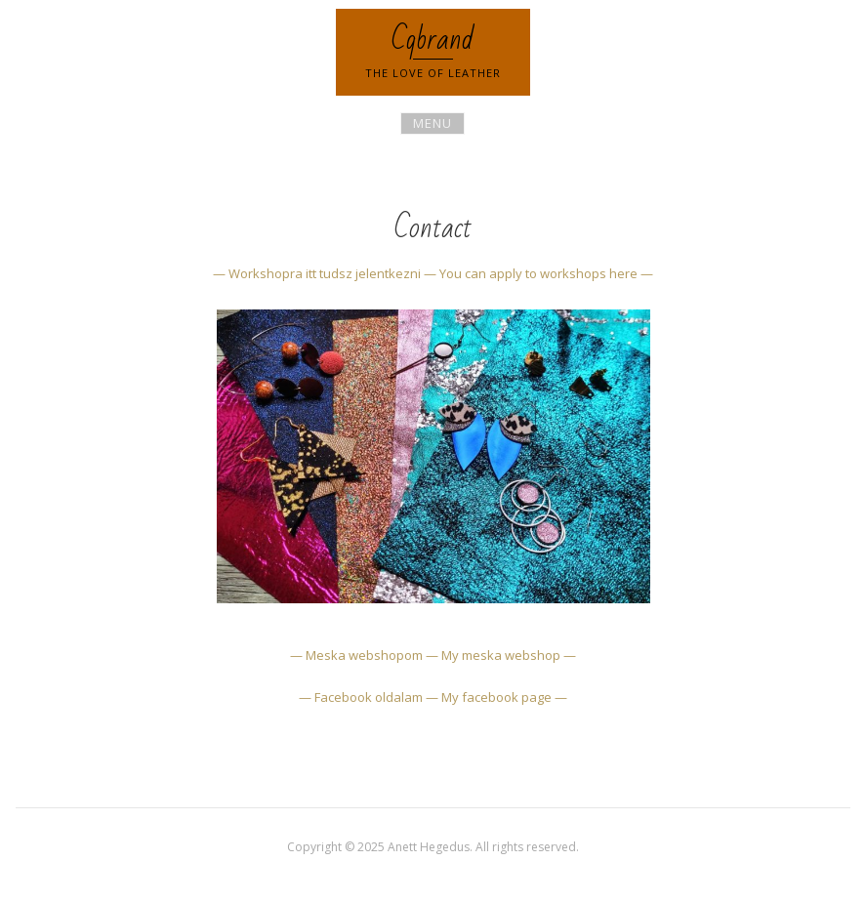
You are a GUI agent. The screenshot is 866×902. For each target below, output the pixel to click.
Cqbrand (433, 39)
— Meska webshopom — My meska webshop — (433, 655)
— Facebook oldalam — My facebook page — (433, 697)
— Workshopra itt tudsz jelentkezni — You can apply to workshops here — (433, 273)
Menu (432, 123)
